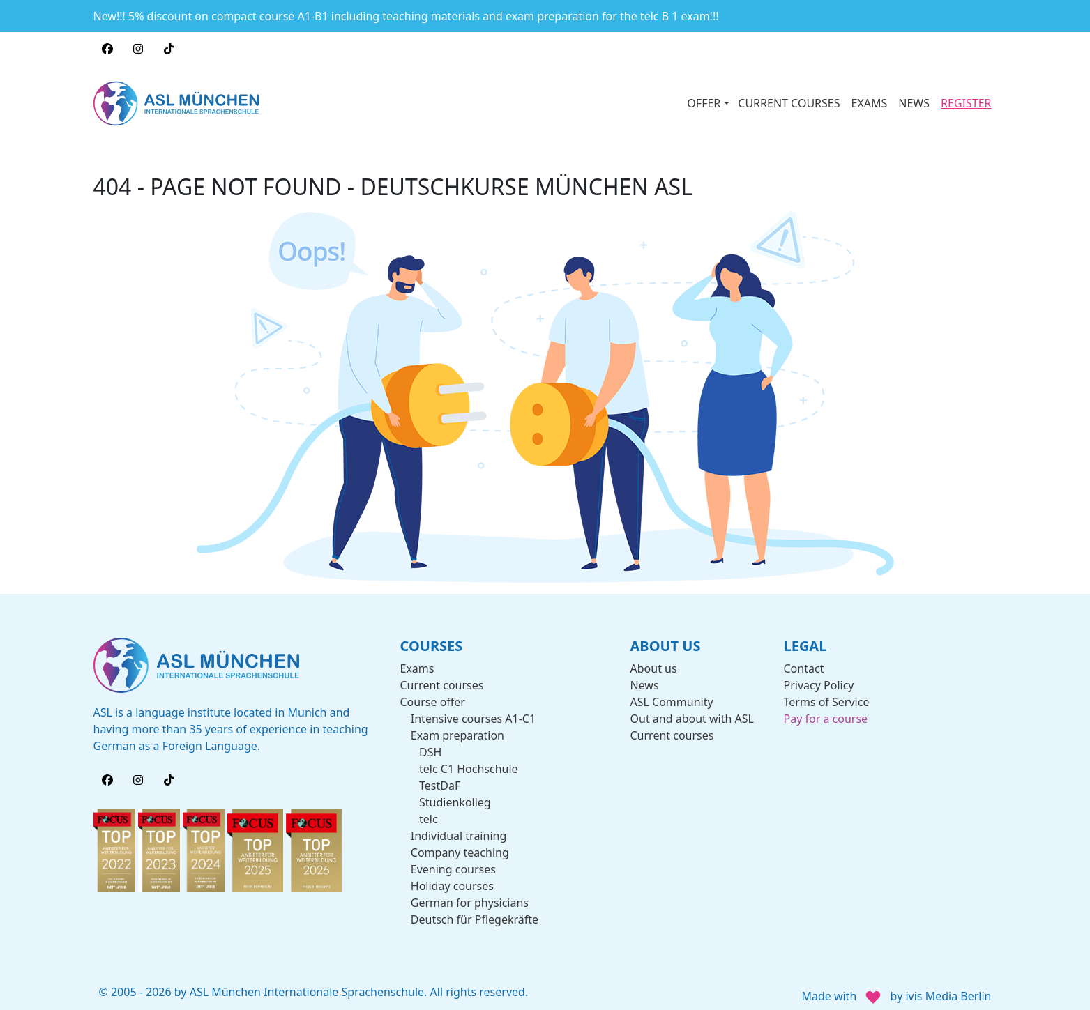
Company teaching (460, 845)
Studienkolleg (455, 795)
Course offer (432, 695)
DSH (430, 745)
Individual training (458, 828)
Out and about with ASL (692, 711)
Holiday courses (452, 879)
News (644, 678)
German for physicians (470, 895)
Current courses (442, 678)
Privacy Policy (819, 678)
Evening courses (453, 862)
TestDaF (439, 778)
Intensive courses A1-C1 (473, 711)
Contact (804, 661)
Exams (417, 661)
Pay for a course (826, 711)
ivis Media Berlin (948, 989)
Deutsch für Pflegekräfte (474, 912)
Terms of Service (827, 695)
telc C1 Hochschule (468, 762)
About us (653, 661)
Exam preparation (457, 728)
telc (428, 812)
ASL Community (671, 695)
